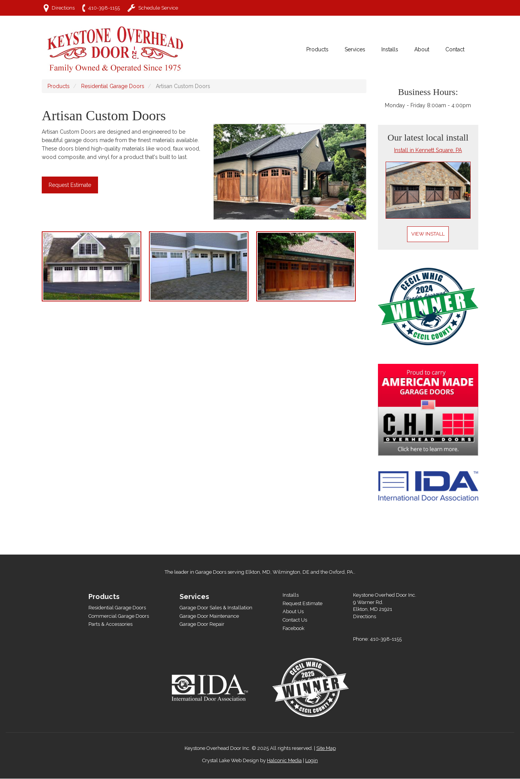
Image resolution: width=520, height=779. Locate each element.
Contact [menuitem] (454, 49)
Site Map (326, 748)
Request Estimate (70, 185)
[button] (95, 266)
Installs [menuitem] (389, 49)
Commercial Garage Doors (118, 616)
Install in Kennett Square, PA (428, 150)
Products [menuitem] (317, 49)
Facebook (293, 628)
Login (311, 760)
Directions (63, 8)
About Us (293, 611)
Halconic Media (284, 760)
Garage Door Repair (202, 624)
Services (194, 596)
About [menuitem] (421, 49)
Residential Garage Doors (112, 86)
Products (58, 86)
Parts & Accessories (110, 624)
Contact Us (295, 620)
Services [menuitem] (355, 49)
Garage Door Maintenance (209, 616)
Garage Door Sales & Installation (216, 607)
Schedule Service (158, 8)
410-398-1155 (104, 8)
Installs (291, 595)
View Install (428, 234)
